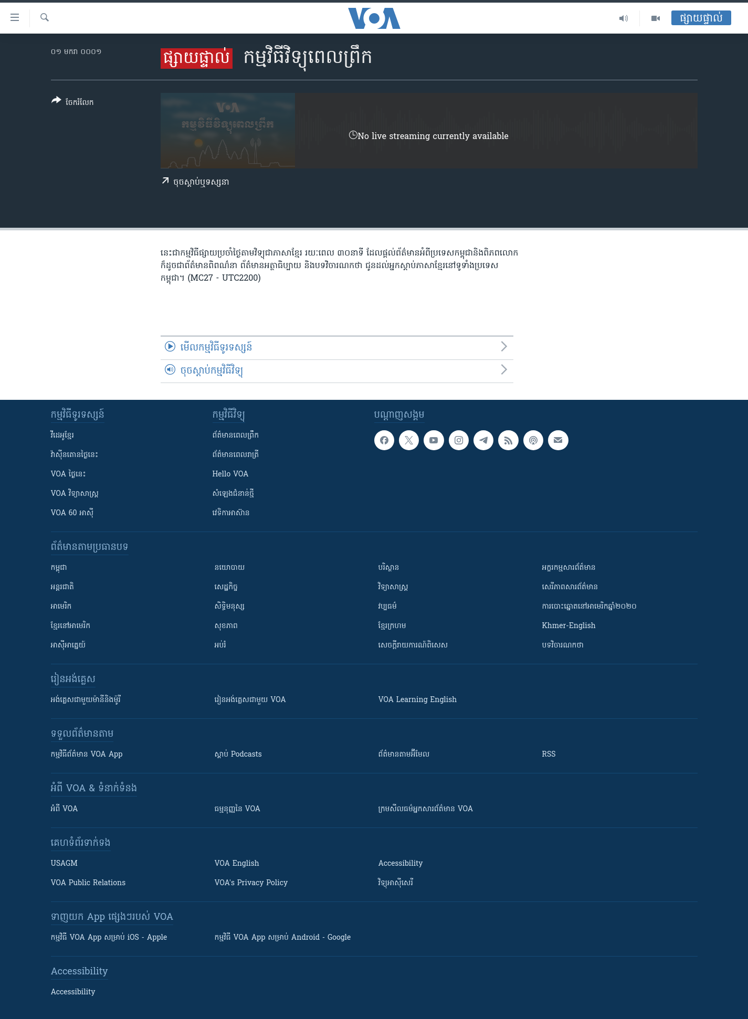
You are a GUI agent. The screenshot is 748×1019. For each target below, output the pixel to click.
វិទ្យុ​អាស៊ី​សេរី (395, 883)
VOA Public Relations (88, 883)
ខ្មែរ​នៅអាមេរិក (71, 626)
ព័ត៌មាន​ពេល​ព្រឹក (236, 435)
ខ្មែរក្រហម (392, 626)
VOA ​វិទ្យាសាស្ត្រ (75, 494)
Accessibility (400, 863)
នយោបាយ (230, 568)
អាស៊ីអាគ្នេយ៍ (68, 645)
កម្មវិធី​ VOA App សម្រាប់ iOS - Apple (109, 937)
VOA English (237, 863)
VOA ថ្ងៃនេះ (68, 474)
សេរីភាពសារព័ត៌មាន (570, 587)
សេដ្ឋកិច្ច (226, 587)
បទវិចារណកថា (563, 645)
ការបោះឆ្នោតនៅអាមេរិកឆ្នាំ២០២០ (589, 606)
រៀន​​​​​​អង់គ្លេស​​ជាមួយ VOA (250, 700)
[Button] (72, 103)
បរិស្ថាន (388, 568)
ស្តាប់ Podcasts (238, 754)
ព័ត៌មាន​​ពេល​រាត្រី (236, 455)
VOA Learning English (417, 700)
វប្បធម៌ (387, 606)
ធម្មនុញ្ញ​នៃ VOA (238, 809)
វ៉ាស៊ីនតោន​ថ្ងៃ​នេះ (75, 455)
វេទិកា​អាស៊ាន (231, 513)
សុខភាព (226, 626)
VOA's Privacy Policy (251, 883)
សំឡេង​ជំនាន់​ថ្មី (233, 494)
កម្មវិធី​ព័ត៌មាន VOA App (87, 754)
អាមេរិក (61, 606)
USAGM (64, 863)
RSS (549, 754)
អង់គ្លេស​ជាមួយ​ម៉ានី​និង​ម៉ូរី (86, 700)
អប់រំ (220, 645)
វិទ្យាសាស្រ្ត (393, 587)
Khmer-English (569, 626)
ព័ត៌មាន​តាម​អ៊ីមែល (404, 754)
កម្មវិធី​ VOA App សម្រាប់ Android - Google (283, 937)
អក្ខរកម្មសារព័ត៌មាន (569, 568)
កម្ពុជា (59, 568)
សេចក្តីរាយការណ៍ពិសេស (413, 645)
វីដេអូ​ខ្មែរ (62, 435)
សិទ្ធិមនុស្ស (230, 606)
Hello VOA (231, 474)
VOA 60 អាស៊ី (72, 513)
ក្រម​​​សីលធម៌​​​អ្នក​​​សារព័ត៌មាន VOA (425, 809)
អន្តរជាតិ (62, 587)
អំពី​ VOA (64, 809)
